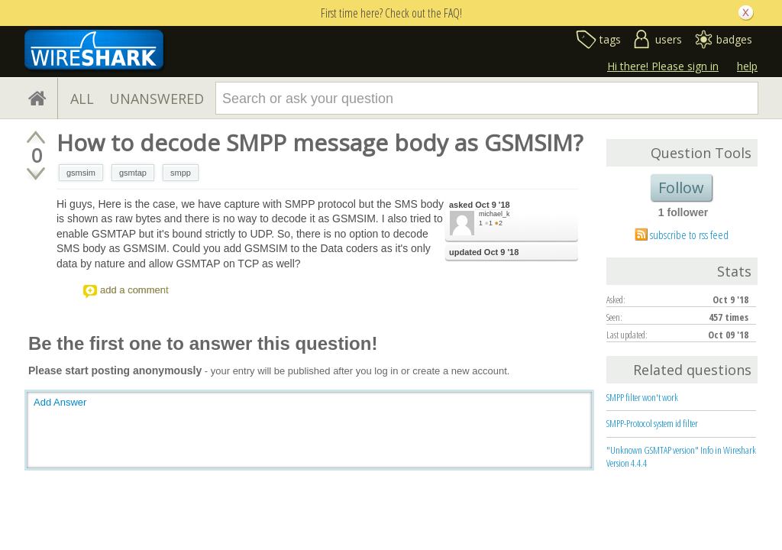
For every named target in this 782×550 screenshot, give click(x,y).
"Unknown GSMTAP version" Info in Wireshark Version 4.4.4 (681, 456)
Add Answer (60, 402)
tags (610, 39)
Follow (681, 187)
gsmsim (80, 172)
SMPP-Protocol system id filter (652, 423)
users (668, 39)
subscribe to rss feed (689, 234)
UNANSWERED (156, 98)
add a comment (134, 290)
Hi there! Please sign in (663, 66)
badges (734, 39)
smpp (180, 172)
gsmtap (133, 172)
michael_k (494, 214)
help (747, 66)
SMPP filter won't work (642, 397)
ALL (82, 98)
